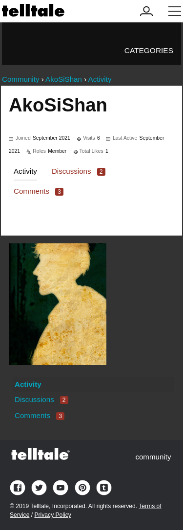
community (153, 457)
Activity (25, 171)
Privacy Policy (52, 515)
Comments (38, 191)
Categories (148, 50)
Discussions (78, 171)
